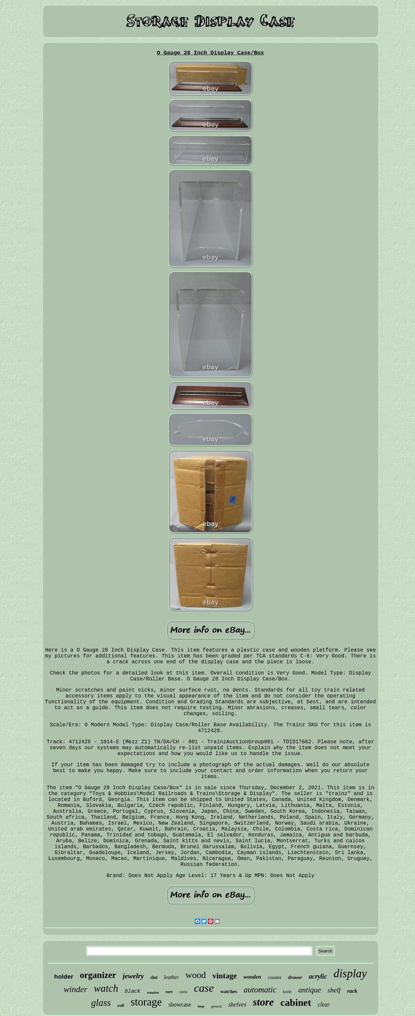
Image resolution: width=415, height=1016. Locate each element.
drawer (295, 977)
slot (154, 977)
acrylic (318, 976)
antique (309, 990)
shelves (237, 1004)
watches (228, 991)
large (200, 1006)
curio (183, 991)
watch (106, 988)
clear (324, 1004)
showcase (179, 1004)
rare (169, 991)
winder (75, 989)
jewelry (133, 976)
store (263, 1002)
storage (146, 1002)
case (204, 988)
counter (274, 977)
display (350, 973)
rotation (153, 992)
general (216, 1006)
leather (171, 977)
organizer (98, 975)
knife (287, 991)
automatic (260, 989)
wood (195, 975)
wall (120, 1005)
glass (101, 1002)
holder (63, 976)
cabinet (295, 1002)
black (132, 991)
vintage (224, 975)
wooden (252, 977)
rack (352, 991)
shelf (334, 990)
